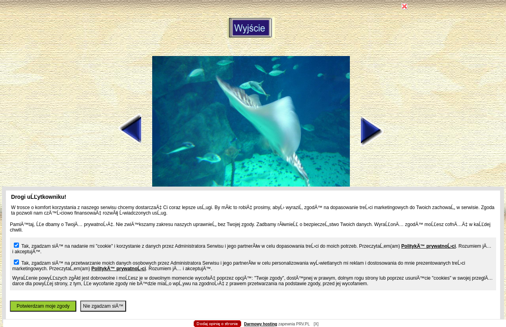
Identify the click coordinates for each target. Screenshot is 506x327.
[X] (315, 324)
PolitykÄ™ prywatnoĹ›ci (428, 246)
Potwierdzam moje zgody (43, 306)
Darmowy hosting (260, 324)
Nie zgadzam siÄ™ (103, 306)
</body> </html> (253, 39)
